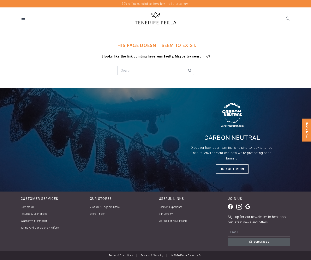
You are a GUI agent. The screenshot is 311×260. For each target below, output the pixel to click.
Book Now (307, 130)
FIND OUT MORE (232, 169)
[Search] (287, 18)
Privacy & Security (151, 255)
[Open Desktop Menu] (23, 18)
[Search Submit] (189, 70)
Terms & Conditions (121, 255)
